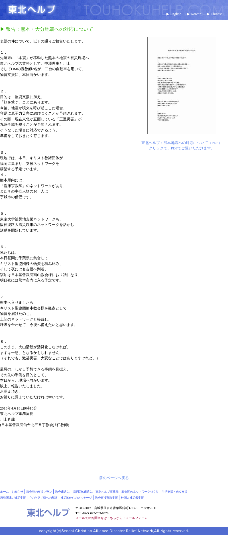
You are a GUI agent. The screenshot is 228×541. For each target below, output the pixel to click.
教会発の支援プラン (39, 491)
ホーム (4, 491)
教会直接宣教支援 (106, 497)
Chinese (216, 14)
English (175, 14)
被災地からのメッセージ (76, 497)
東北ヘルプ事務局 (106, 491)
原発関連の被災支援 (13, 497)
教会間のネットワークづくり (139, 491)
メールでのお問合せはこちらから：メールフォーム (112, 518)
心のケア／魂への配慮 (43, 497)
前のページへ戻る (114, 478)
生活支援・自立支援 (174, 491)
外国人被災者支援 (132, 497)
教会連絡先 (62, 491)
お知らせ (17, 491)
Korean (196, 14)
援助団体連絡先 (82, 491)
